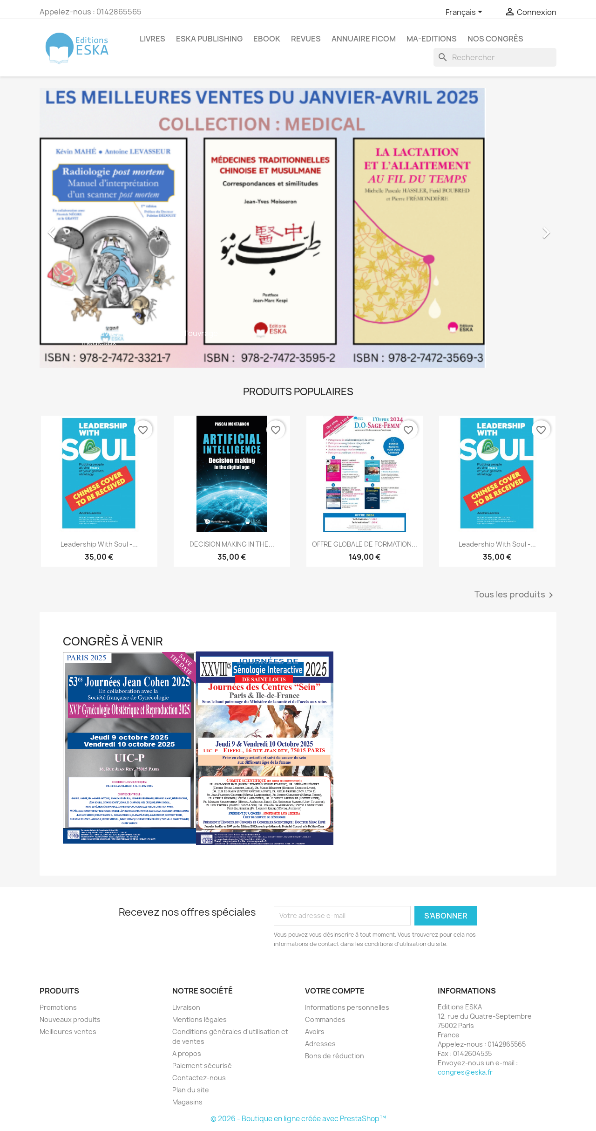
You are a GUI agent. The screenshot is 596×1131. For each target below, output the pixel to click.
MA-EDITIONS (431, 39)
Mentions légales (199, 1019)
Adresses (320, 1043)
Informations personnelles (347, 1007)
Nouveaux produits (70, 1019)
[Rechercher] (494, 57)
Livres (152, 39)
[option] (298, 228)
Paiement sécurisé (202, 1065)
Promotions (58, 1007)
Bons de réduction (334, 1055)
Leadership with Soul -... (99, 544)
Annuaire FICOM (364, 39)
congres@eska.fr (465, 1072)
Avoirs (315, 1031)
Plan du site (190, 1089)
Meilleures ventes (68, 1031)
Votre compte (335, 991)
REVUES (306, 39)
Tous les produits (515, 595)
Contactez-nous (199, 1077)
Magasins (187, 1101)
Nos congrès (495, 39)
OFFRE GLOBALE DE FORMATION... (364, 544)
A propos (186, 1053)
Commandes (325, 1019)
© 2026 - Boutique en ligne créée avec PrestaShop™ (298, 1119)
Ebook (266, 39)
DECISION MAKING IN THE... (232, 544)
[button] (78, 228)
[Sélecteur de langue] (466, 12)
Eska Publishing (209, 39)
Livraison (186, 1007)
